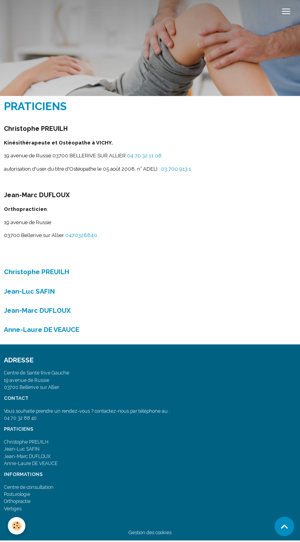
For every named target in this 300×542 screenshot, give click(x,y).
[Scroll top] (284, 526)
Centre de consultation (29, 487)
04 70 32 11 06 (144, 156)
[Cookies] (16, 526)
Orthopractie (17, 501)
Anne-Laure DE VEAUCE (41, 329)
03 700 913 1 (176, 169)
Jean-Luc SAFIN (29, 291)
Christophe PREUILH (36, 272)
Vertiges (12, 509)
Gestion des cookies (150, 532)
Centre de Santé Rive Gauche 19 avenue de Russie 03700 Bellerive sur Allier (36, 380)
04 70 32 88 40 (20, 418)
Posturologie (17, 494)
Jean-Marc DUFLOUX (37, 310)
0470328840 (81, 235)
